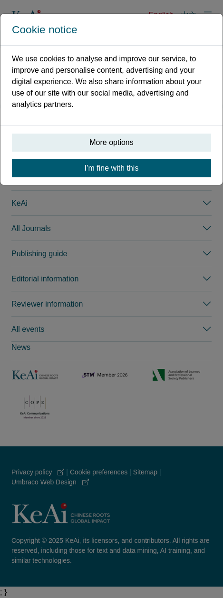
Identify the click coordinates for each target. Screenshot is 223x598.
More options (111, 142)
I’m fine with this (112, 168)
